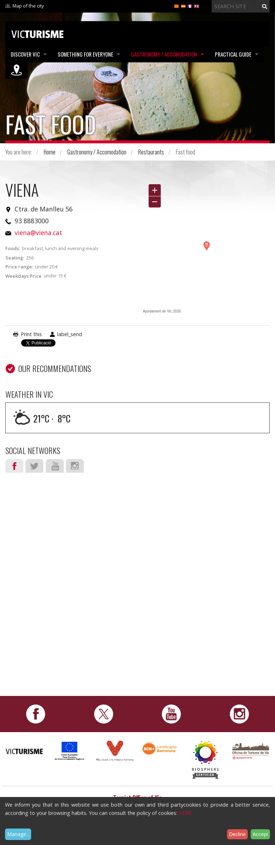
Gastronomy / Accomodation (164, 54)
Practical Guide (233, 54)
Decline (237, 834)
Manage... (18, 834)
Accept (260, 834)
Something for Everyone (85, 54)
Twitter (34, 466)
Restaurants (151, 152)
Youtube (55, 466)
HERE (185, 813)
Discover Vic (25, 54)
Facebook (14, 466)
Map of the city (28, 6)
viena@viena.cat (38, 232)
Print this (31, 334)
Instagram (75, 466)
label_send (69, 334)
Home (50, 152)
